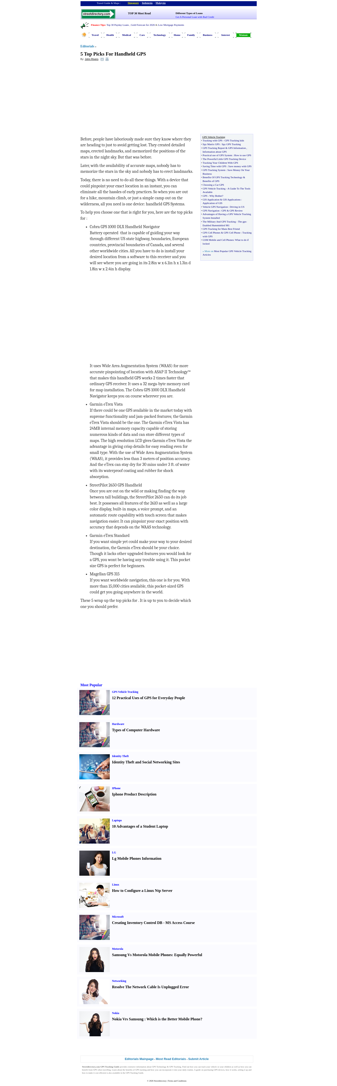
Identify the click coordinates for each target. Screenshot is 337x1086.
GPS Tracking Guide (109, 1067)
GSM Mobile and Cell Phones (218, 239)
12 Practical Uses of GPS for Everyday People (148, 698)
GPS (205, 195)
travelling (107, 1070)
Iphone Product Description (134, 794)
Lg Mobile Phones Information (136, 858)
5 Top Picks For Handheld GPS (113, 54)
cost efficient (100, 1073)
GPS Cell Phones (211, 232)
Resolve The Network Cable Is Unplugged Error (150, 987)
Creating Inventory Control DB (137, 923)
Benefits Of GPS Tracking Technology (222, 177)
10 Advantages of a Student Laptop (140, 826)
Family (191, 35)
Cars (142, 35)
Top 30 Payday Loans (117, 24)
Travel (95, 35)
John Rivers (91, 59)
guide (198, 1070)
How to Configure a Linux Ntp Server (142, 891)
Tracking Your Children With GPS (220, 162)
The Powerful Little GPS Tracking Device (224, 159)
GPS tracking (141, 1070)
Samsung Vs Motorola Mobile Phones (142, 955)
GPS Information (237, 148)
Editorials (87, 46)
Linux (115, 884)
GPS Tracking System (214, 170)
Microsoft (118, 916)
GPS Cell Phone (232, 232)
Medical (126, 35)
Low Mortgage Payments (171, 24)
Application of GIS (212, 203)
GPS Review (236, 210)
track (203, 1067)
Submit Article (198, 1059)
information (141, 1067)
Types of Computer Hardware (136, 730)
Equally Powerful (188, 955)
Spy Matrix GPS (211, 144)
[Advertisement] (118, 99)
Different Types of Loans (189, 13)
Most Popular (92, 685)
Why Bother (215, 195)
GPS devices (219, 1070)
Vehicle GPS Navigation (215, 206)
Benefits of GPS (211, 181)
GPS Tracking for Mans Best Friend (221, 228)
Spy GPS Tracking (231, 144)
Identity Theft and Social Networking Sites (146, 762)
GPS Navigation (211, 210)
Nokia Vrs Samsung (128, 1019)
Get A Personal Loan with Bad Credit (195, 16)
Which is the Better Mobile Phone (173, 1019)
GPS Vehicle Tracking (214, 188)
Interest (225, 35)
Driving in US (237, 206)
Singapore (133, 2)
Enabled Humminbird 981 (216, 225)
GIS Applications (232, 199)
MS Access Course (180, 923)
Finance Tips (98, 24)
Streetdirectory (160, 1081)
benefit (85, 1070)
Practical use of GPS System (217, 155)
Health (110, 35)
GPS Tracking (175, 1067)
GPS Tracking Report (214, 148)
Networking (119, 981)
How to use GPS (242, 155)
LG (114, 852)
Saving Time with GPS (214, 166)
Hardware (118, 724)
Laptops (117, 820)
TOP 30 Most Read (139, 13)
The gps (242, 221)
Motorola (117, 948)
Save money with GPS (240, 166)
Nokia (115, 1013)
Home (177, 35)
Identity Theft (120, 756)
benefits (129, 1070)
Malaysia (161, 2)
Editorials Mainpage (139, 1059)
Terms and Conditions (177, 1081)
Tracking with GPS (213, 140)
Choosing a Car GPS (213, 184)
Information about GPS (215, 151)
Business (207, 35)
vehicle (214, 1067)
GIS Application (211, 199)
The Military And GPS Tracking (219, 221)
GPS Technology (159, 1067)
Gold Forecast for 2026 (143, 24)
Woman (243, 35)
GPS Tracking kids (234, 140)
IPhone (116, 788)
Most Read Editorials (171, 1059)
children (227, 1067)
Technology (159, 35)
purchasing (208, 1070)
